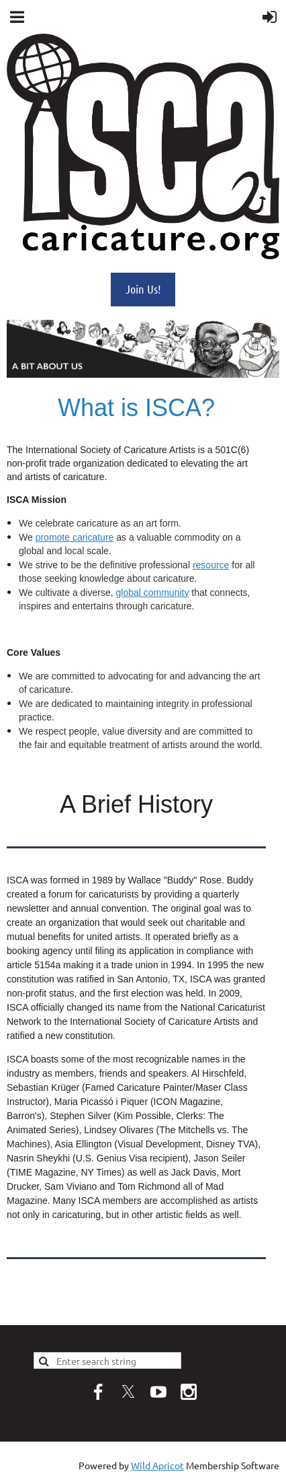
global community (152, 592)
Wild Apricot (157, 1465)
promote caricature (75, 537)
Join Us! (143, 288)
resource (211, 565)
